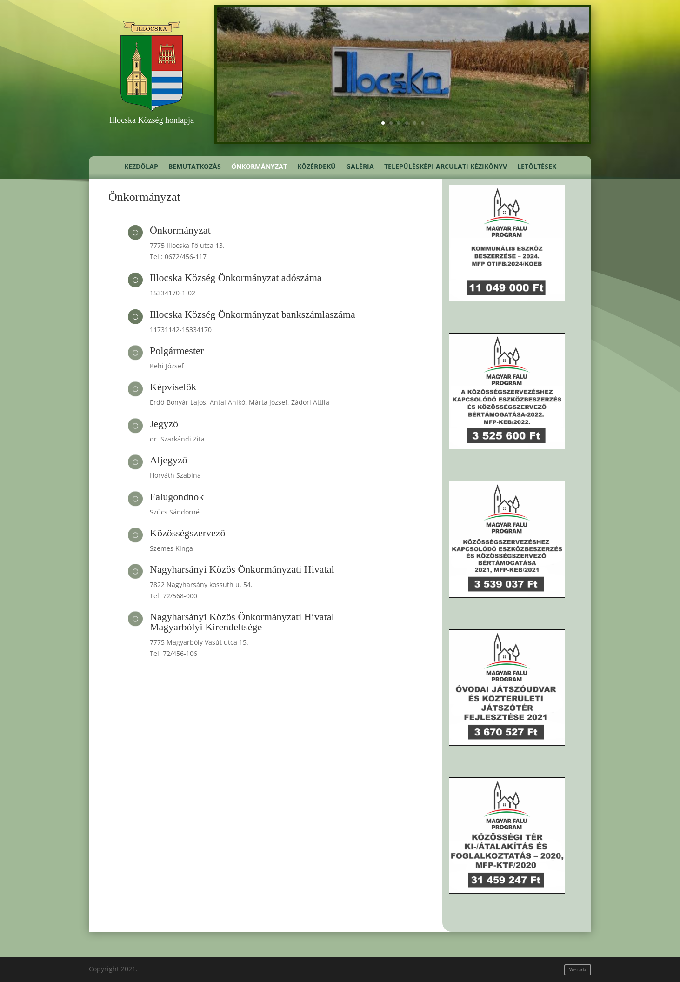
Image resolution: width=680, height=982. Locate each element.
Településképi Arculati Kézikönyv (445, 167)
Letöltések (536, 167)
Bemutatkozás (194, 167)
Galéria (360, 167)
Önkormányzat (259, 167)
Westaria (577, 970)
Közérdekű (316, 167)
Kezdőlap (141, 167)
